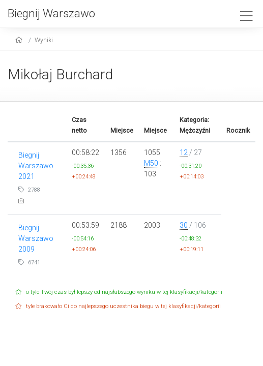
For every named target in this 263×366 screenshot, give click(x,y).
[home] (20, 40)
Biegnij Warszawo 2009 (35, 238)
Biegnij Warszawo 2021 (35, 165)
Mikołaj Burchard (60, 74)
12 (184, 152)
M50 (151, 163)
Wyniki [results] (44, 40)
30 (184, 225)
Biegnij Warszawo (51, 13)
